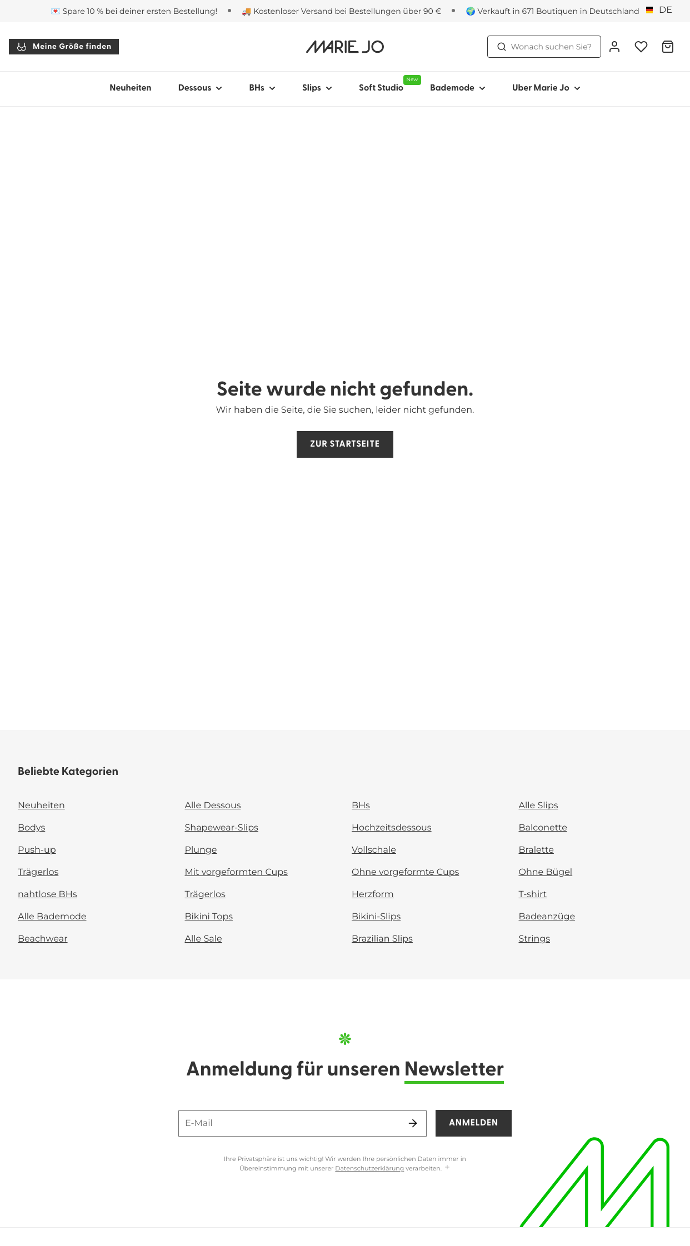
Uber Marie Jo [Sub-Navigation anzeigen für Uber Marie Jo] (546, 88)
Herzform (373, 894)
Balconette (543, 828)
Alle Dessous (213, 805)
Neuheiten (130, 88)
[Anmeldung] (614, 46)
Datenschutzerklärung (369, 1168)
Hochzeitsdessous (392, 828)
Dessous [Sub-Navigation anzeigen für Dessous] (200, 88)
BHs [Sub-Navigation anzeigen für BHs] (262, 88)
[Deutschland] (661, 10)
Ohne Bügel (546, 872)
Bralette (536, 850)
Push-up (37, 850)
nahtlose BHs (47, 894)
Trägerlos (38, 872)
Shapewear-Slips (221, 828)
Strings (535, 939)
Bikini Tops (209, 917)
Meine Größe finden (64, 46)
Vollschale (374, 850)
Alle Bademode (52, 917)
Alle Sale (203, 939)
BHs (361, 805)
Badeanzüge (547, 917)
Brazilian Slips (382, 939)
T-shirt (533, 894)
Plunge (201, 850)
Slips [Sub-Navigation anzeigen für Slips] (317, 88)
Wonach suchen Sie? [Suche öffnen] (544, 47)
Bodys (31, 828)
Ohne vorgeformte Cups (405, 872)
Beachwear (43, 939)
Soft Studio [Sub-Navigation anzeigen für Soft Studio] (388, 84)
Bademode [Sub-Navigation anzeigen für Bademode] (458, 88)
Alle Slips (538, 805)
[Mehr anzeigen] (447, 1168)
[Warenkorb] (667, 46)
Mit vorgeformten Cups (236, 872)
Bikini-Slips (376, 917)
